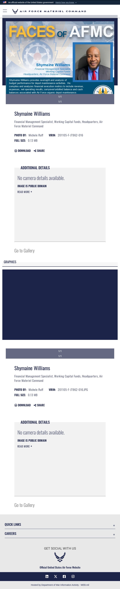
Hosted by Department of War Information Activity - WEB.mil (60, 585)
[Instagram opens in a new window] (73, 576)
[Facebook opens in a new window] (64, 576)
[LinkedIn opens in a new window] (47, 576)
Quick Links (13, 524)
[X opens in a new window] (55, 576)
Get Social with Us (60, 548)
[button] (66, 2)
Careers (10, 533)
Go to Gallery (24, 250)
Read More (24, 192)
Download (22, 151)
